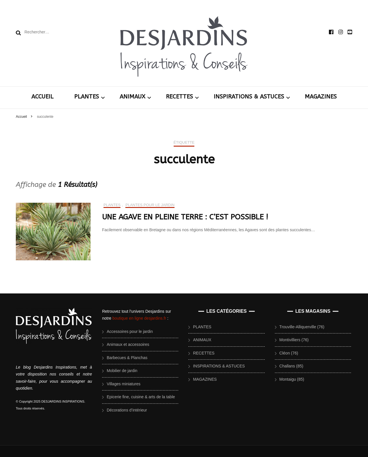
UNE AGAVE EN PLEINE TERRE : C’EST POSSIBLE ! (185, 217)
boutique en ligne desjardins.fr (139, 318)
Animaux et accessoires (128, 344)
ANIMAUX (132, 96)
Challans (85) (291, 366)
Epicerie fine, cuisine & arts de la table (141, 397)
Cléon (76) (288, 353)
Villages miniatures (123, 384)
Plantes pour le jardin (150, 205)
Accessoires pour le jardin (130, 331)
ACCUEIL (42, 96)
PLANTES (86, 96)
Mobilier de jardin (122, 370)
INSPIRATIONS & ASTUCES (249, 96)
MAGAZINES (321, 96)
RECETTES (179, 96)
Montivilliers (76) (294, 339)
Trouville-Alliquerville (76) (302, 327)
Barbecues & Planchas (127, 357)
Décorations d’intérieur (127, 410)
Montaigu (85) (291, 379)
